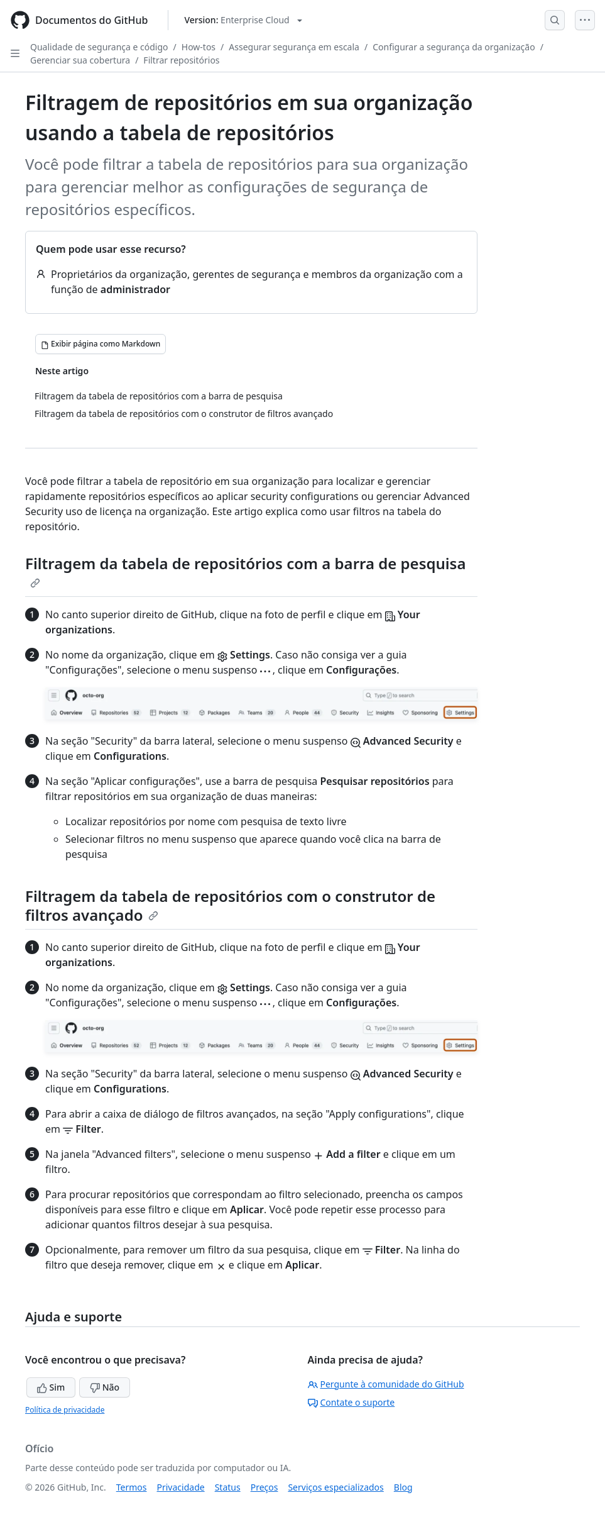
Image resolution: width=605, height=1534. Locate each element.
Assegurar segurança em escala (294, 47)
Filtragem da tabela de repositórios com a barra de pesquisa (245, 570)
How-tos (198, 47)
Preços (264, 1487)
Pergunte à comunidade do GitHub (386, 1384)
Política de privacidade (64, 1409)
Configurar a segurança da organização (454, 47)
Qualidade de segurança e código (99, 47)
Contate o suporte (351, 1402)
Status (228, 1487)
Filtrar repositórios (181, 60)
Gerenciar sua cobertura (80, 60)
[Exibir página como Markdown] (100, 344)
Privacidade (181, 1487)
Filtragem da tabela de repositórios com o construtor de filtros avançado (230, 905)
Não (104, 1387)
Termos (131, 1487)
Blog (403, 1487)
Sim (51, 1387)
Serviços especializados (335, 1487)
